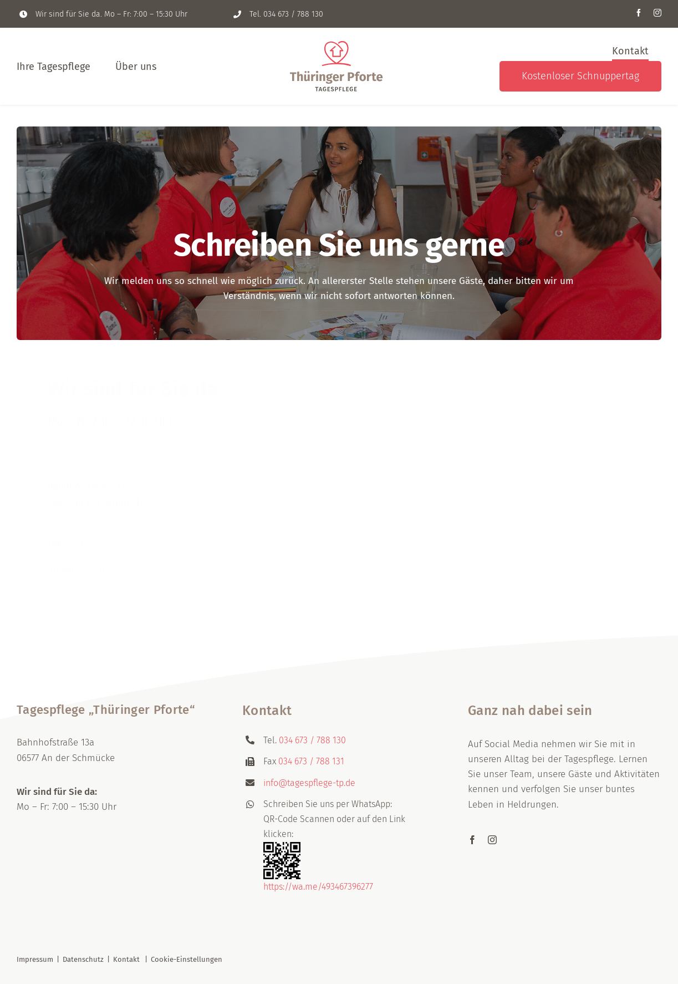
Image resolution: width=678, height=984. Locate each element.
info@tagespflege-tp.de (98, 563)
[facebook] (639, 13)
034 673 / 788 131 (99, 536)
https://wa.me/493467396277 (318, 886)
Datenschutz (83, 959)
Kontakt (126, 959)
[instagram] (657, 13)
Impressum (35, 959)
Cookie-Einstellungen (186, 959)
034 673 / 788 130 (293, 14)
